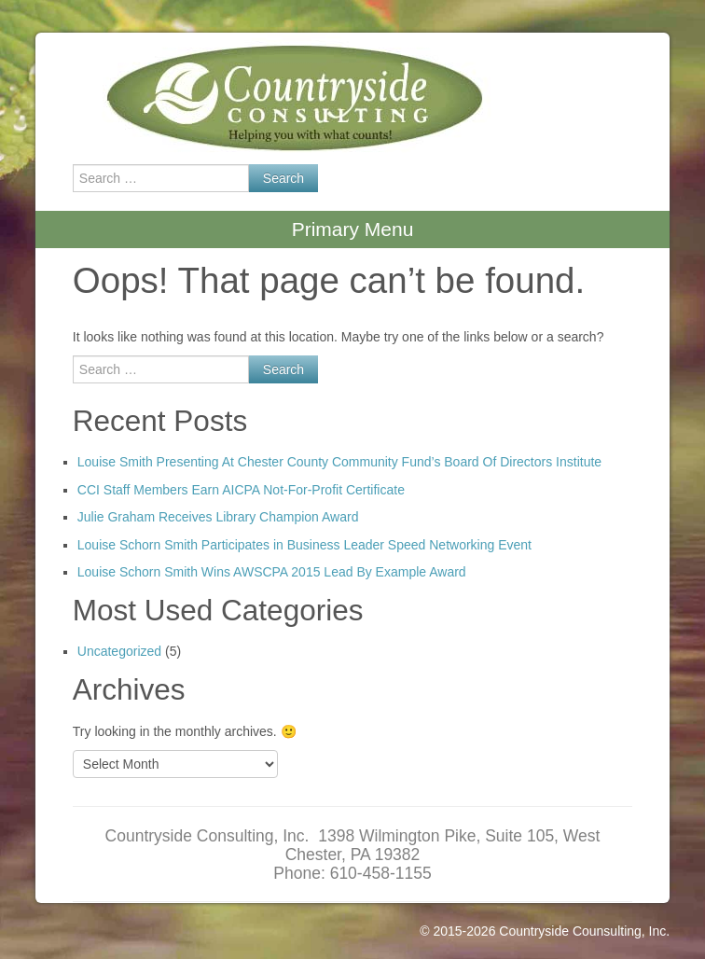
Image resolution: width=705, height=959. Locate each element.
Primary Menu (353, 229)
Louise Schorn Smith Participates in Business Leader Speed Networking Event (304, 544)
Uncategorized (119, 651)
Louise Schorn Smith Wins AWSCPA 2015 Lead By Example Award (271, 571)
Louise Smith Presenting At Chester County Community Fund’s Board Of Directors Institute (339, 461)
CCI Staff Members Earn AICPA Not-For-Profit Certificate (241, 489)
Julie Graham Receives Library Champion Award (218, 516)
